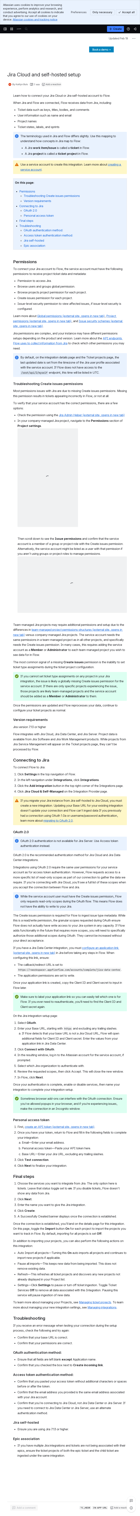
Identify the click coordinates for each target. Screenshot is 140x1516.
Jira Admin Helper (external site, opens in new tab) (92, 415)
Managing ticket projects (95, 1302)
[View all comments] (131, 1501)
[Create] (115, 29)
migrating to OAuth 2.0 (58, 820)
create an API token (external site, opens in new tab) (59, 1127)
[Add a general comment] (24, 1508)
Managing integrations (102, 1307)
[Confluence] (19, 29)
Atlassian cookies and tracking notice (35, 19)
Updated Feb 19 (118, 38)
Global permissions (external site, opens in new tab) (71, 316)
